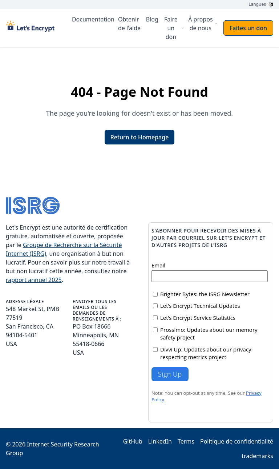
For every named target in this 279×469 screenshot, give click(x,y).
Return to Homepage (139, 137)
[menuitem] (173, 28)
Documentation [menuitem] (93, 19)
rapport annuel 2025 (34, 280)
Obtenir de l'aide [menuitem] (129, 23)
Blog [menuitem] (152, 19)
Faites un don (248, 28)
